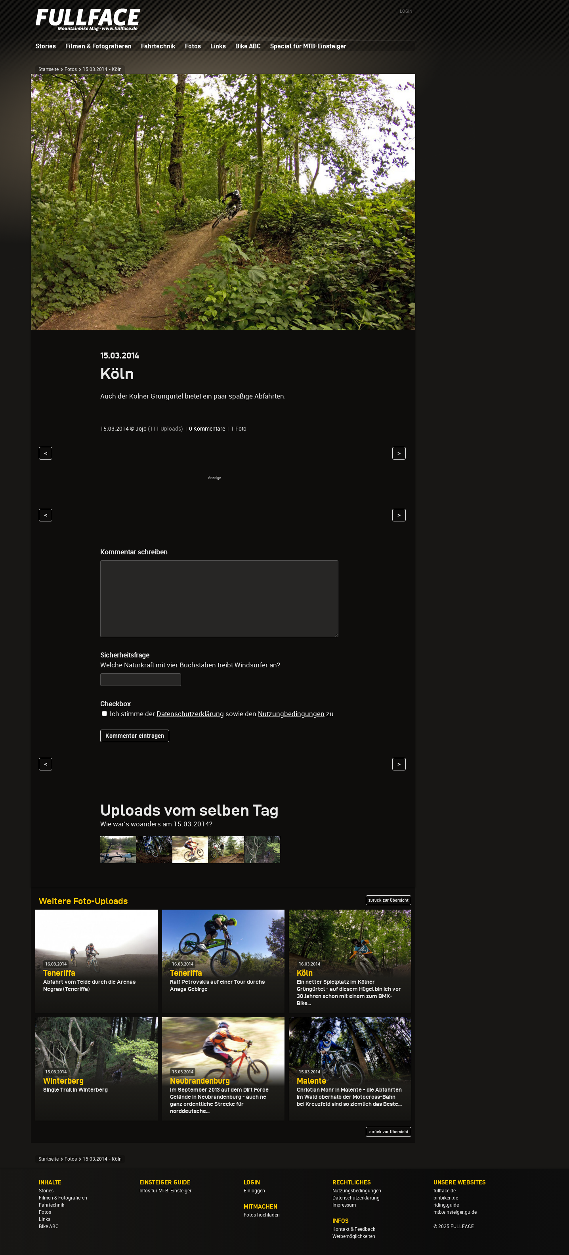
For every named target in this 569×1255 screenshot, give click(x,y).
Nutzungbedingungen (291, 714)
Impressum (344, 1205)
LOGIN (406, 11)
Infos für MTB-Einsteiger (165, 1191)
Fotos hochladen (262, 1215)
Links (218, 46)
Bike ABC (248, 46)
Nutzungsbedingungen (356, 1191)
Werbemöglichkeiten (353, 1236)
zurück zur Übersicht (389, 900)
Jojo (141, 428)
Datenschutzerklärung (190, 714)
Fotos (193, 46)
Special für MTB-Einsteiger (308, 46)
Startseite (48, 69)
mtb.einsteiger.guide (455, 1212)
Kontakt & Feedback (353, 1229)
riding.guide (446, 1205)
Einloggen (254, 1191)
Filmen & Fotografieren (98, 46)
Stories (46, 46)
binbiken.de (445, 1198)
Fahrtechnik (158, 46)
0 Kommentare (207, 428)
